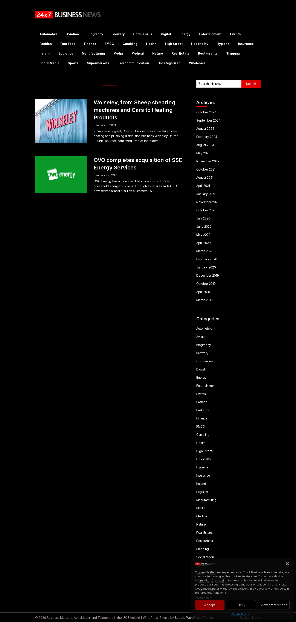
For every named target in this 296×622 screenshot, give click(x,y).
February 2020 (206, 259)
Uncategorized (169, 63)
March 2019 (204, 300)
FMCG (109, 44)
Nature (157, 53)
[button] (287, 564)
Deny (241, 605)
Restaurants (208, 53)
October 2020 (206, 210)
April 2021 (203, 186)
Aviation (72, 34)
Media (118, 53)
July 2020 (203, 218)
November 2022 (207, 161)
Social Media (49, 63)
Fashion (46, 44)
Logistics (66, 53)
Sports (73, 63)
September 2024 (208, 120)
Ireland (45, 53)
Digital (166, 34)
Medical (137, 53)
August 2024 (205, 128)
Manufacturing (93, 53)
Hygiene (223, 44)
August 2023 (205, 145)
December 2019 (207, 275)
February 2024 (206, 137)
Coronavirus (142, 34)
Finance (90, 44)
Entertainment (210, 34)
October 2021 (205, 169)
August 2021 (204, 177)
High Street (174, 44)
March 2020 (204, 251)
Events (235, 34)
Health (151, 44)
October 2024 (206, 112)
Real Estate (180, 53)
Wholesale (197, 63)
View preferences (274, 605)
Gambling (130, 44)
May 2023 (203, 153)
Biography (95, 34)
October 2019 (206, 283)
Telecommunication (133, 63)
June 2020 (204, 226)
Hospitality (199, 44)
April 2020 (203, 243)
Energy (185, 34)
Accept (209, 605)
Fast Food (67, 44)
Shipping (233, 53)
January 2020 (206, 267)
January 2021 (205, 194)
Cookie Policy (240, 614)
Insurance (246, 44)
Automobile (49, 34)
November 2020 (208, 202)
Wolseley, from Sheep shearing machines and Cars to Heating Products (134, 110)
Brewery (118, 34)
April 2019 (203, 292)
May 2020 (203, 234)
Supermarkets (98, 63)
